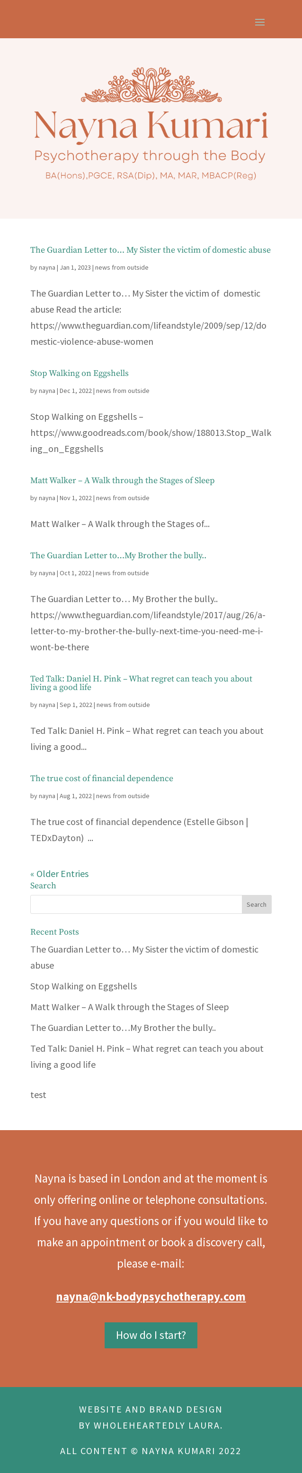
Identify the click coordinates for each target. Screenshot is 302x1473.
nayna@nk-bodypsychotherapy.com (151, 1296)
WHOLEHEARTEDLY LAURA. (158, 1425)
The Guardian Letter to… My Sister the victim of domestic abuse (150, 250)
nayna (47, 267)
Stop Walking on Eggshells (79, 373)
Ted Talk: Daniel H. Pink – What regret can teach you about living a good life (141, 683)
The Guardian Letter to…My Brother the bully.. (118, 555)
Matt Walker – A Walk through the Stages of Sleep (122, 480)
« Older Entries (59, 873)
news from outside (122, 267)
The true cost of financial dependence (101, 778)
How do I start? (151, 1335)
